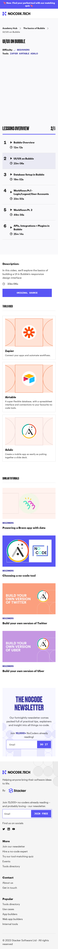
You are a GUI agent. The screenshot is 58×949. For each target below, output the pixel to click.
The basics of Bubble (34, 28)
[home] (16, 13)
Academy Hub (9, 28)
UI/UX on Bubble (11, 32)
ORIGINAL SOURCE (27, 292)
